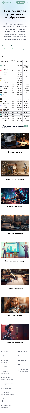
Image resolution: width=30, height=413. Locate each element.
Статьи (5, 356)
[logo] (7, 2)
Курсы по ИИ (7, 388)
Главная (5, 351)
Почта (5, 366)
